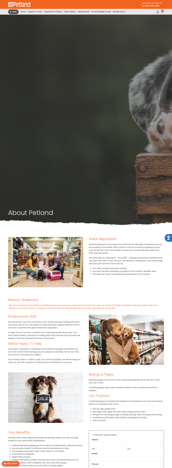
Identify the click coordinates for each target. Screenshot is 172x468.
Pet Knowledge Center (101, 11)
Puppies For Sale (35, 11)
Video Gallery (70, 11)
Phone (95, 464)
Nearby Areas (119, 11)
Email (95, 453)
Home (23, 11)
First (93, 449)
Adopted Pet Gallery (53, 11)
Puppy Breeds (83, 11)
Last (129, 449)
